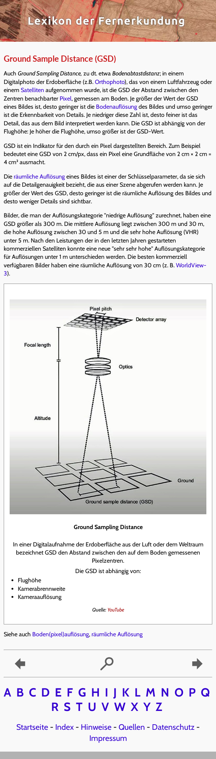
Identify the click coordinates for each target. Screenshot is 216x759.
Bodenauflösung (116, 106)
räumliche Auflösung (39, 176)
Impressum (108, 738)
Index (64, 727)
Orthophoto (109, 81)
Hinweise (96, 727)
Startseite (32, 727)
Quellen (132, 727)
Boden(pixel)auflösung (60, 634)
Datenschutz (173, 727)
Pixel (66, 98)
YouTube (115, 610)
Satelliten (32, 90)
